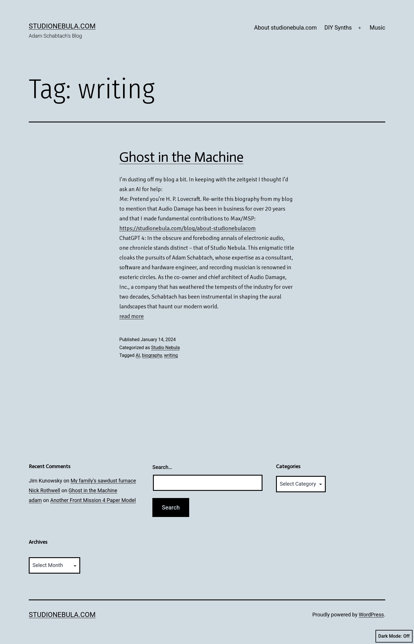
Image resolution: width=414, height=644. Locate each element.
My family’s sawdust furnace (103, 481)
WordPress (371, 615)
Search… (162, 467)
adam (35, 500)
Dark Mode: (394, 636)
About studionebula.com (285, 27)
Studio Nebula (165, 347)
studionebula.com (62, 26)
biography (152, 355)
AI (138, 355)
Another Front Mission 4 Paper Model (93, 500)
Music (377, 27)
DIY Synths (338, 27)
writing (171, 355)
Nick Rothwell (44, 490)
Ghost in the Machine (181, 157)
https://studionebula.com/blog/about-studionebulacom (187, 228)
